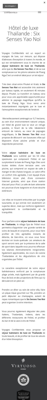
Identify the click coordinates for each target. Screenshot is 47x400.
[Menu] (39, 12)
